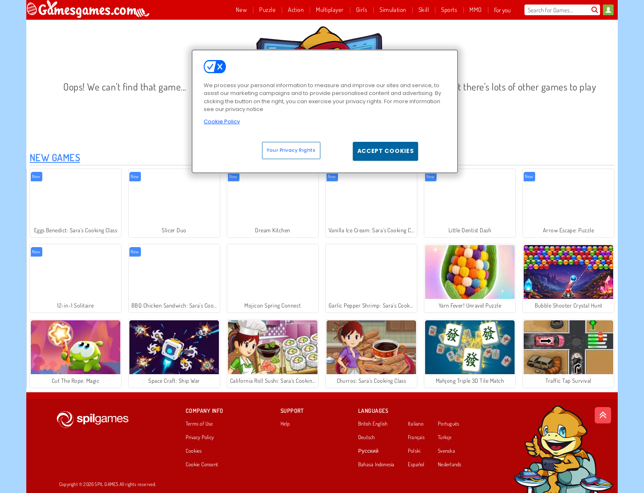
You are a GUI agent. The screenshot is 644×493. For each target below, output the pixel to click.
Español (416, 465)
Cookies (194, 451)
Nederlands (449, 465)
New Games (55, 157)
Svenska (446, 451)
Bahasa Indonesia (376, 465)
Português (448, 424)
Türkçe (444, 437)
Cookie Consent (202, 465)
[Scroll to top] (603, 415)
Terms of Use (199, 424)
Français (416, 437)
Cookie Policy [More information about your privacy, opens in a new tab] (222, 121)
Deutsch (366, 437)
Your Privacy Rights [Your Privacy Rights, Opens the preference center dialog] (291, 150)
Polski (414, 451)
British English (372, 424)
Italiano (415, 424)
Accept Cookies (385, 151)
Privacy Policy (200, 437)
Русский (368, 451)
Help (285, 424)
